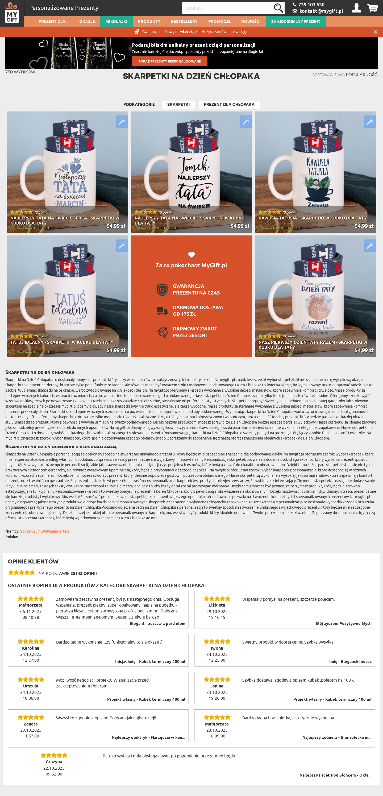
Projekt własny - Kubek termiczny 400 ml (146, 699)
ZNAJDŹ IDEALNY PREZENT (295, 21)
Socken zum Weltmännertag (44, 531)
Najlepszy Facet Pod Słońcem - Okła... (335, 775)
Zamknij (375, 32)
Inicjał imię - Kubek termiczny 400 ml (150, 662)
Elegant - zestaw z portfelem (157, 624)
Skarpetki (178, 104)
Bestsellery (184, 21)
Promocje (219, 21)
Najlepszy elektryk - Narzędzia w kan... (148, 737)
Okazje (87, 21)
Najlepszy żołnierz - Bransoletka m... (337, 737)
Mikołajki (116, 21)
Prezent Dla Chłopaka (229, 104)
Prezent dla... (54, 21)
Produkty (149, 21)
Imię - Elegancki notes (350, 662)
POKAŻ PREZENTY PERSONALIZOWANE (170, 61)
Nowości (251, 21)
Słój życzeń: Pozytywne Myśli (344, 624)
